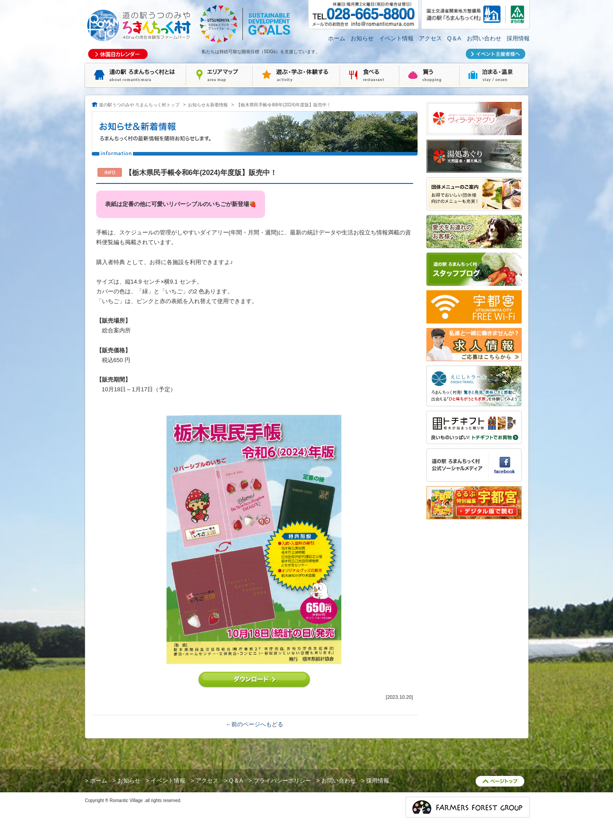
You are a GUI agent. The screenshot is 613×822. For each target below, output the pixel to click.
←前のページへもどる (254, 724)
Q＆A (454, 38)
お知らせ (362, 38)
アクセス (430, 38)
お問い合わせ (484, 38)
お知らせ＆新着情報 (208, 104)
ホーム (336, 38)
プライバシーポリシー (282, 780)
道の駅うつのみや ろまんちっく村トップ (139, 104)
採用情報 (518, 38)
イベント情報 (396, 38)
